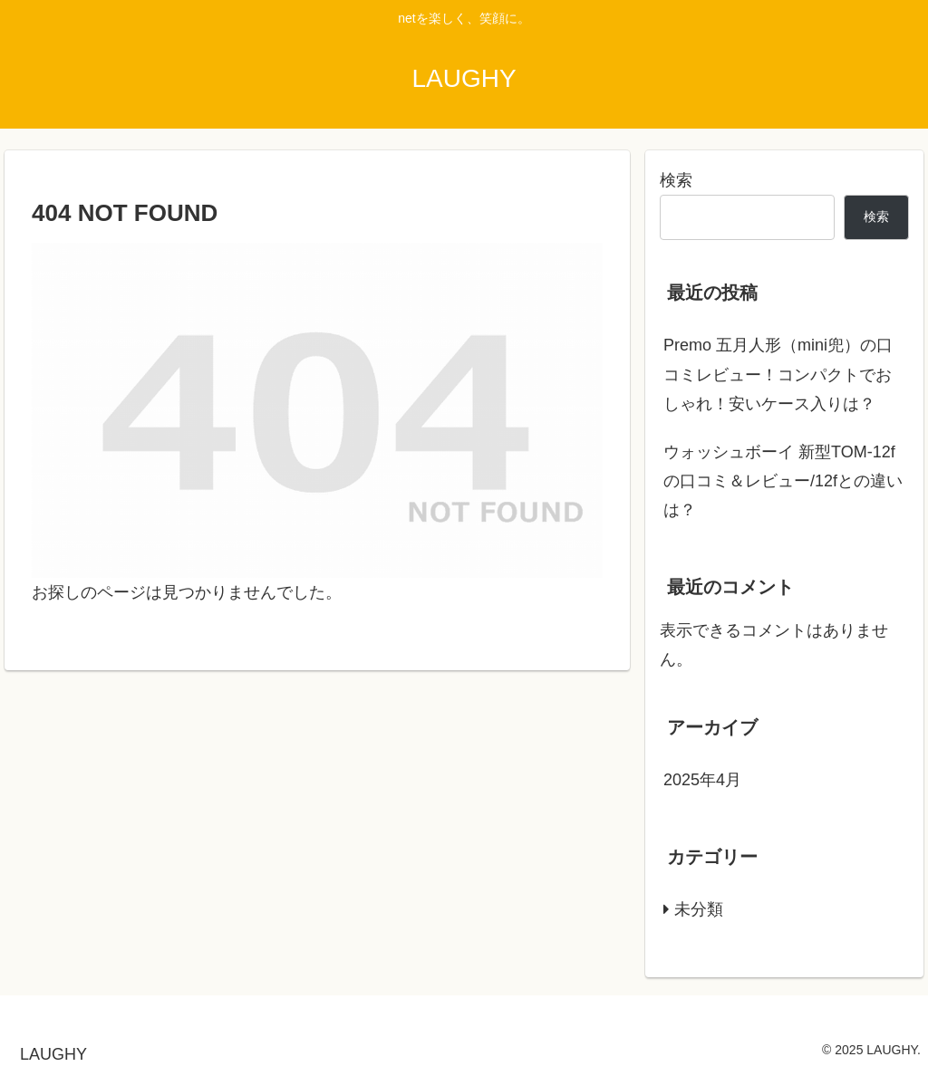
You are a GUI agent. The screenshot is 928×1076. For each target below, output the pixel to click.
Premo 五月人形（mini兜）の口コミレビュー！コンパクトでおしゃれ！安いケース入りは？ (778, 374)
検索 (676, 180)
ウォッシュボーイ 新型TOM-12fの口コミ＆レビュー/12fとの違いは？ (783, 481)
